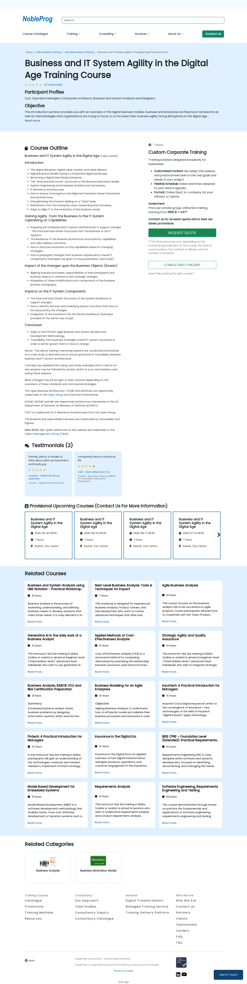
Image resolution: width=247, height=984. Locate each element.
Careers (182, 931)
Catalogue (33, 901)
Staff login (123, 981)
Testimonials (186, 925)
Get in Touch (228, 975)
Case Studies (85, 907)
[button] (218, 535)
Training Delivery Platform (147, 913)
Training (72, 34)
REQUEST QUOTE (182, 232)
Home (29, 52)
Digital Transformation (144, 901)
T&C (179, 943)
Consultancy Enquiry (92, 912)
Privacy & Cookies (123, 970)
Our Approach (87, 901)
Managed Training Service (147, 907)
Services (141, 34)
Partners (183, 913)
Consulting (106, 34)
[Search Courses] (143, 20)
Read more (32, 121)
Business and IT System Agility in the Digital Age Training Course (133, 52)
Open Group (55, 395)
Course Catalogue (35, 34)
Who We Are (186, 901)
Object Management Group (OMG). (47, 434)
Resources (33, 919)
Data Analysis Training (48, 52)
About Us (174, 34)
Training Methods (39, 913)
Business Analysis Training (79, 52)
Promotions (34, 907)
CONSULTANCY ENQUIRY (182, 265)
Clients (182, 919)
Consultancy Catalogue (94, 919)
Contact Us (213, 34)
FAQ (179, 937)
